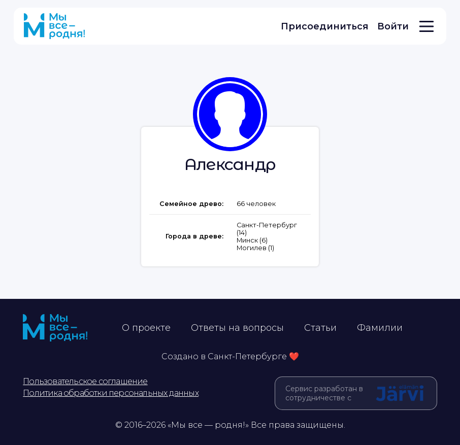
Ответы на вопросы (237, 327)
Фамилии (380, 327)
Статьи (320, 327)
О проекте (146, 327)
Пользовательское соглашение (85, 381)
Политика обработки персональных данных (111, 393)
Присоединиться (325, 26)
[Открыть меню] (426, 26)
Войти (393, 26)
